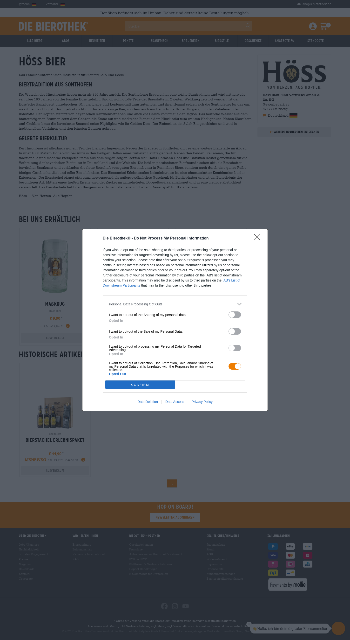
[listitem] (175, 304)
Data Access (174, 402)
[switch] (235, 314)
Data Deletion (147, 402)
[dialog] (175, 320)
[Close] (258, 238)
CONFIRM (140, 385)
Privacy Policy (202, 402)
